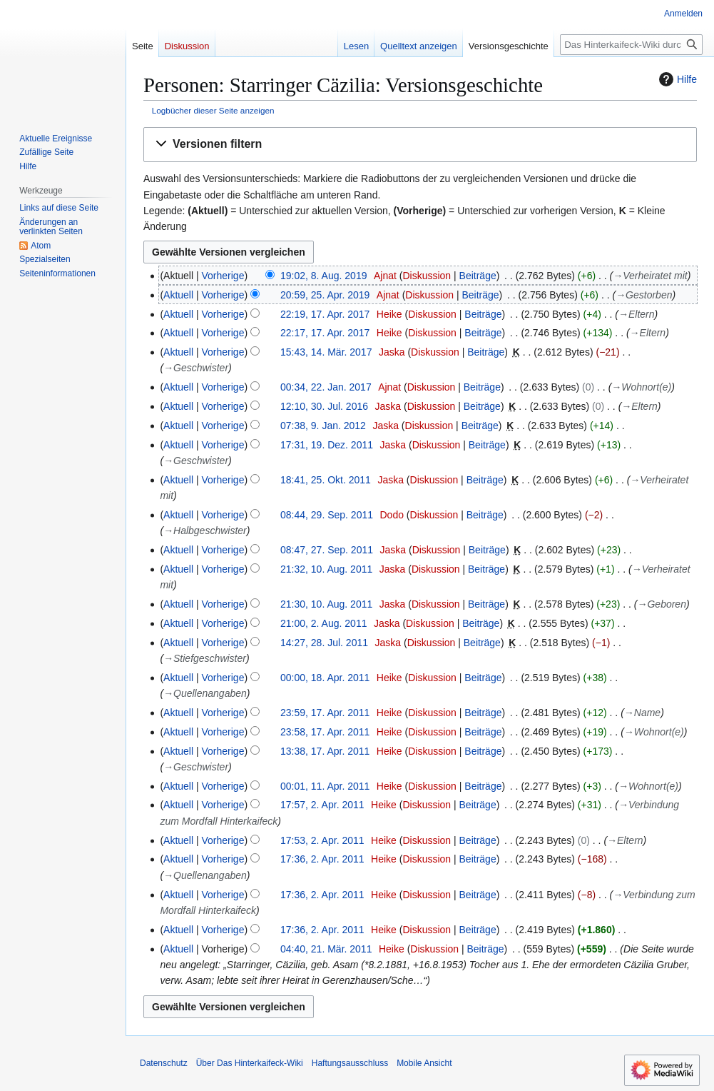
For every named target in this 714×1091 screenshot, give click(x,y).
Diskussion (426, 275)
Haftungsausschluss (350, 1063)
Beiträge (477, 275)
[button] (420, 145)
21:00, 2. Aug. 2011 (323, 623)
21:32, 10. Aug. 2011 (326, 569)
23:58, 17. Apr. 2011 (324, 732)
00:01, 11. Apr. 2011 (324, 786)
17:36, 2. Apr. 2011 (322, 859)
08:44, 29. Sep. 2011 (326, 515)
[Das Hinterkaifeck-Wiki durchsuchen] (631, 44)
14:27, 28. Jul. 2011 (324, 642)
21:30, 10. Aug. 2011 (326, 604)
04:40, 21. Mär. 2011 (326, 949)
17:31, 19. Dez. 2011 (326, 445)
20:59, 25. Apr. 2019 (324, 295)
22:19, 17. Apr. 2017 (324, 314)
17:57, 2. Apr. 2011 (322, 804)
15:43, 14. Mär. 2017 (326, 352)
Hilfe (676, 79)
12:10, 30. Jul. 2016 (324, 406)
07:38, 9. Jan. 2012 (323, 425)
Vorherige (223, 275)
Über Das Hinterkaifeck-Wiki (249, 1063)
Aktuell (178, 295)
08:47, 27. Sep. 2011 (326, 549)
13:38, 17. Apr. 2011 (324, 751)
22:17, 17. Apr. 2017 (324, 332)
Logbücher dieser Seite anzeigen (213, 110)
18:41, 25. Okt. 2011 (325, 480)
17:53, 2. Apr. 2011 (322, 840)
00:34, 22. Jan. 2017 (326, 387)
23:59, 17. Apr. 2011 (324, 712)
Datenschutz (164, 1063)
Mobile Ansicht (424, 1063)
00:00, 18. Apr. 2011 (324, 677)
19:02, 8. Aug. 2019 (323, 275)
